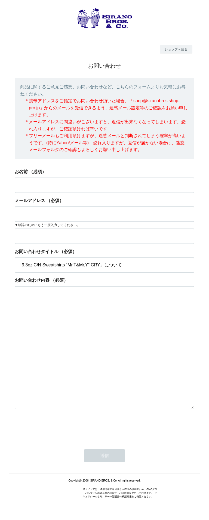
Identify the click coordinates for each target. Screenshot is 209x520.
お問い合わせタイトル (36, 251)
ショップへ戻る (176, 49)
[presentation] (56, 427)
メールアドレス (30, 200)
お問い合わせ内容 (32, 280)
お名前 (21, 171)
